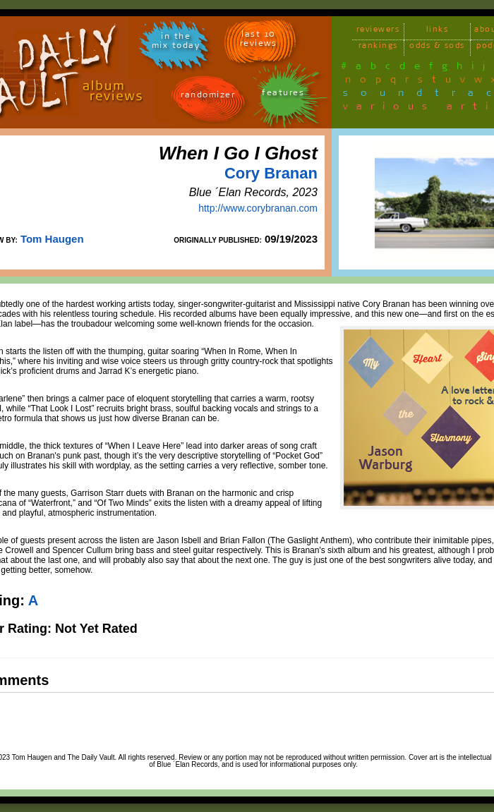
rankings (378, 47)
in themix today (176, 43)
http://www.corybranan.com (258, 208)
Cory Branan (271, 173)
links (437, 31)
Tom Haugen (52, 239)
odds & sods (437, 47)
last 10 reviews (258, 41)
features (283, 95)
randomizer (208, 97)
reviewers (378, 31)
